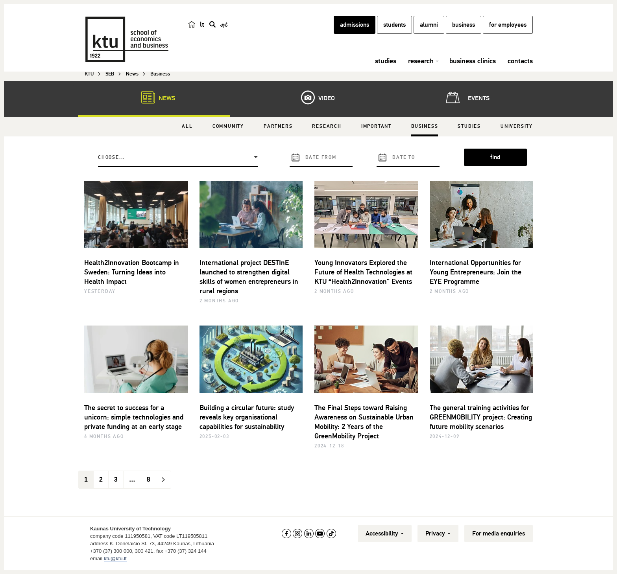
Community (228, 126)
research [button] (421, 61)
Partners (278, 126)
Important (376, 126)
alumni (429, 25)
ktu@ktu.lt (115, 558)
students (394, 25)
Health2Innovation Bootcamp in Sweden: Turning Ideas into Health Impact (131, 272)
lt (202, 24)
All (187, 126)
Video (314, 97)
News (154, 97)
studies (385, 61)
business (463, 25)
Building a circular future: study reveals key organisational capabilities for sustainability (247, 417)
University (517, 126)
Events (466, 97)
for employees (507, 25)
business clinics (472, 61)
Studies (469, 126)
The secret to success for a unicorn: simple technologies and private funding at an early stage (133, 417)
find (495, 157)
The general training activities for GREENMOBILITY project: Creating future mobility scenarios (481, 417)
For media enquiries (498, 533)
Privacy (438, 533)
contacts (520, 61)
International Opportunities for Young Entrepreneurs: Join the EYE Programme (475, 272)
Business (424, 126)
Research (326, 126)
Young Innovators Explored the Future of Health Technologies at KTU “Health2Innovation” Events (363, 272)
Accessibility (385, 533)
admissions (354, 25)
